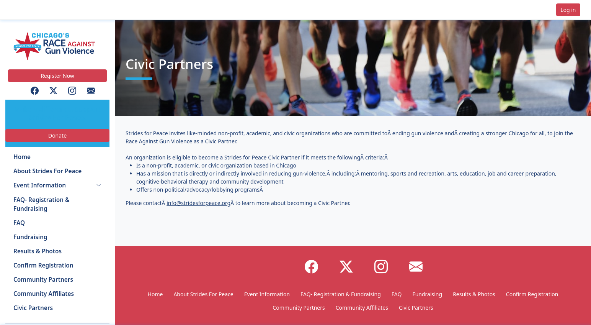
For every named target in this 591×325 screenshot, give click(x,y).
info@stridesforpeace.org (198, 203)
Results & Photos (37, 251)
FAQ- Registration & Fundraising (41, 204)
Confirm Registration (43, 265)
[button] (31, 10)
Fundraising (30, 237)
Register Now (57, 75)
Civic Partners (33, 308)
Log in (568, 9)
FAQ (19, 223)
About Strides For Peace (47, 171)
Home (22, 157)
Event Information (39, 185)
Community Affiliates (43, 294)
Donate (57, 135)
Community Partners (43, 280)
